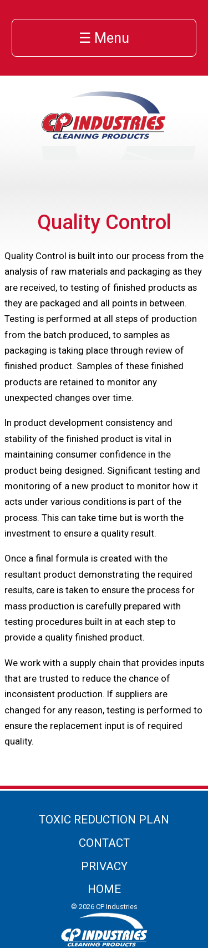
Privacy (104, 866)
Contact (104, 843)
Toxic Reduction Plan (104, 819)
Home (104, 889)
